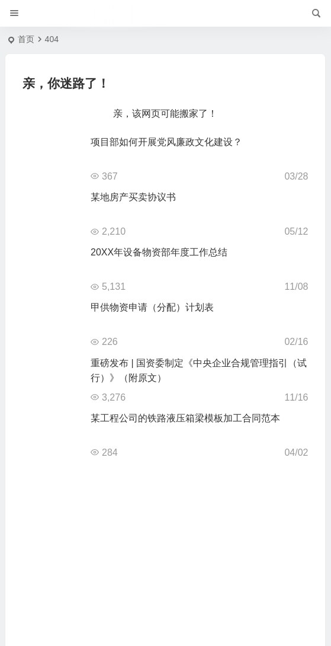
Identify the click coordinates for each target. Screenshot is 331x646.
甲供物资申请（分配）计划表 (152, 307)
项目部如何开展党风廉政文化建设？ (166, 142)
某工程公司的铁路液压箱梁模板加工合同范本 (185, 418)
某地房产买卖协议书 (133, 197)
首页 (26, 39)
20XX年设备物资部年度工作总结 (159, 252)
